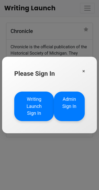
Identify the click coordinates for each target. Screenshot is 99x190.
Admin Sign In (69, 103)
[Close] (83, 71)
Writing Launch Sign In (33, 106)
